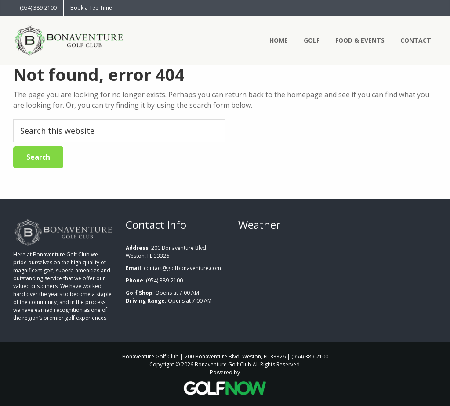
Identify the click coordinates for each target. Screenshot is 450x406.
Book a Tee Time (91, 7)
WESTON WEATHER (337, 277)
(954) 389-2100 (38, 7)
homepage (305, 94)
